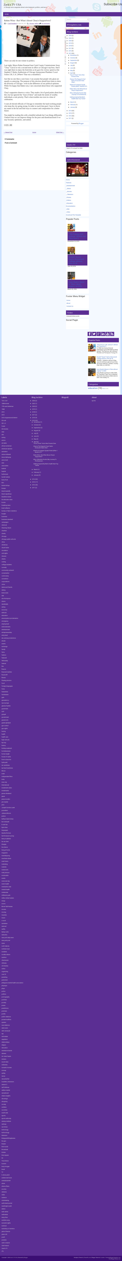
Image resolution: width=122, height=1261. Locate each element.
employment (5, 624)
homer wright (5, 754)
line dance (5, 847)
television (4, 1135)
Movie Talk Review (7, 906)
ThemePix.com (87, 1257)
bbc (3, 482)
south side (5, 1113)
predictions (5, 1008)
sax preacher (5, 1079)
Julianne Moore (6, 813)
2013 (70, 113)
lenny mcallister (6, 838)
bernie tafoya (5, 485)
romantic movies (7, 1067)
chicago (31, 23)
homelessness (6, 751)
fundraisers (5, 694)
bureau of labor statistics (9, 511)
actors (3, 440)
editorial (4, 612)
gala (3, 697)
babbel (4, 468)
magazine (5, 853)
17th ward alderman (7, 406)
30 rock (4, 420)
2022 (70, 38)
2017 (70, 48)
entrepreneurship (7, 632)
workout (4, 1226)
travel (3, 1169)
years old (4, 1234)
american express (7, 448)
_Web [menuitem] (67, 209)
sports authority (6, 1118)
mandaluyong (6, 855)
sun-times (5, 1127)
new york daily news (8, 937)
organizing (5, 971)
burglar (4, 513)
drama (3, 601)
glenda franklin (6, 706)
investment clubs (7, 788)
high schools (5, 740)
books (4, 502)
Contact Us (70, 306)
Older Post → (60, 132)
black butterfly (6, 491)
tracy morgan (5, 1166)
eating (3, 607)
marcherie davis (6, 858)
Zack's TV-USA (12, 4)
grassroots (5, 720)
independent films (7, 776)
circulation (5, 550)
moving (4, 912)
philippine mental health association (12, 983)
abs (3, 434)
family (3, 649)
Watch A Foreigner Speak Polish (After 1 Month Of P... (79, 85)
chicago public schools (9, 539)
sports (4, 1115)
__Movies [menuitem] (69, 191)
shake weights (6, 1096)
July (71, 65)
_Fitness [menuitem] (68, 197)
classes (4, 556)
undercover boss (7, 1178)
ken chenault (5, 821)
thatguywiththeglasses (8, 1138)
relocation (5, 1048)
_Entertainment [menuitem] (70, 185)
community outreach (8, 570)
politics (37, 23)
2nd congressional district (9, 417)
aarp (3, 432)
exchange (4, 646)
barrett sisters (6, 477)
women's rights (6, 1223)
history (4, 745)
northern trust (6, 949)
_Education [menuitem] (69, 203)
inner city (4, 782)
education (92, 388)
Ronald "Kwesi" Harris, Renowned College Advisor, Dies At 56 (76, 260)
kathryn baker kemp (7, 819)
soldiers (4, 1107)
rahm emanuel (6, 1031)
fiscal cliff (5, 675)
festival (4, 663)
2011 (70, 118)
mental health (6, 889)
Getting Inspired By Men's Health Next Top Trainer (77, 97)
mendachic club (6, 886)
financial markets (7, 672)
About (68, 303)
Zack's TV (4, 1248)
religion (4, 1045)
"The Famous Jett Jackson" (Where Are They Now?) (77, 236)
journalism (5, 810)
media (3, 878)
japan (3, 796)
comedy (4, 567)
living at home (6, 850)
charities (4, 530)
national (4, 926)
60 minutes (5, 429)
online (3, 968)
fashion (4, 655)
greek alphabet (6, 723)
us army (4, 1189)
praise (3, 1005)
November (73, 55)
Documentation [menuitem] (70, 206)
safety (3, 1073)
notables (4, 951)
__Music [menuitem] (68, 188)
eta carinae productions (9, 638)
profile (3, 1014)
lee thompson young (8, 836)
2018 (70, 45)
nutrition (4, 957)
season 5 (4, 1084)
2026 (70, 35)
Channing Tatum (6, 528)
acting (3, 437)
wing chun (5, 1217)
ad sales (4, 443)
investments (5, 790)
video (3, 1194)
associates (5, 465)
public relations (6, 1016)
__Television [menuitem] (69, 194)
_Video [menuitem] (68, 212)
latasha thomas (6, 833)
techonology (5, 1132)
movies (4, 909)
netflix (3, 929)
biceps (4, 488)
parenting (4, 977)
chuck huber (5, 547)
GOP (3, 711)
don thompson (6, 598)
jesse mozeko (6, 799)
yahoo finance (6, 1231)
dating (3, 590)
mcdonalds (5, 875)
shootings (5, 1098)
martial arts (5, 870)
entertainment (6, 629)
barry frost (5, 480)
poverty (4, 1002)
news (3, 943)
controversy (5, 576)
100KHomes (5, 403)
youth (3, 1237)
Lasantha (103, 1257)
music (3, 918)
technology (5, 1129)
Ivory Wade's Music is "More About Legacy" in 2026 (77, 284)
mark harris (5, 861)
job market (5, 802)
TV (2, 1172)
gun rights (5, 728)
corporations (5, 581)
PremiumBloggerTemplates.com (113, 1257)
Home (7, 14)
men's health (5, 884)
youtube (4, 1240)
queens (4, 1022)
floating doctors (6, 680)
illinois (3, 771)
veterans (4, 1192)
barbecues (5, 474)
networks (4, 935)
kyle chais (5, 827)
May (71, 70)
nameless (4, 923)
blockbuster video (7, 499)
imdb (3, 773)
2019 (70, 43)
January (72, 107)
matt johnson (5, 872)
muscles (4, 915)
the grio (4, 1141)
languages (5, 830)
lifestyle (4, 844)
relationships (5, 1042)
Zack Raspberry (12, 23)
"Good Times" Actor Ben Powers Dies (77, 75)
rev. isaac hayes (6, 1056)
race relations (6, 1025)
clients (4, 559)
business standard (7, 519)
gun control (5, 725)
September (73, 60)
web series (5, 1211)
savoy (3, 1076)
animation (5, 451)
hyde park (5, 762)
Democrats (5, 593)
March (72, 102)
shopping (4, 1101)
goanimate (5, 708)
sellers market (6, 1090)
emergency (5, 621)
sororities (4, 1110)
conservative (5, 573)
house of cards (6, 757)
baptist (4, 471)
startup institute (6, 1121)
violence (4, 1197)
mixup (3, 901)
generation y (5, 700)
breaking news (6, 505)
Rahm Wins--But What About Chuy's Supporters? (27, 20)
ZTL (3, 1251)
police (3, 991)
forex (3, 689)
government (5, 717)
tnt (2, 1158)
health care (5, 737)
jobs (3, 805)
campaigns (5, 522)
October (72, 58)
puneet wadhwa (6, 1019)
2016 (70, 51)
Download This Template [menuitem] (73, 215)
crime (3, 584)
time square (5, 1155)
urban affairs (5, 1186)
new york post (6, 940)
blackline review (6, 497)
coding (4, 562)
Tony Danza (5, 1161)
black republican (7, 494)
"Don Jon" (5, 400)
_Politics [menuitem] (68, 200)
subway (4, 1124)
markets (4, 867)
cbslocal (4, 525)
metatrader (5, 892)
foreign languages (7, 686)
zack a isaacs (6, 1243)
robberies (4, 1065)
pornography (5, 997)
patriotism (5, 980)
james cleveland (6, 793)
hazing (4, 731)
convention (5, 578)
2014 (70, 110)
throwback (5, 1149)
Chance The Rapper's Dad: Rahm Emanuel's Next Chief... (78, 80)
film (3, 666)
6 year (3, 426)
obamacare (5, 960)
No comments (46, 23)
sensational (5, 1093)
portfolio (4, 1000)
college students (7, 564)
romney (4, 1070)
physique (4, 985)
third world (5, 1146)
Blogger (81, 123)
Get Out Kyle (5, 703)
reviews (4, 1059)
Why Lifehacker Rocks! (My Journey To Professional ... (78, 93)
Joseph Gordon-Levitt (8, 807)
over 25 (4, 974)
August (72, 63)
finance (4, 669)
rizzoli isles (5, 1062)
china (3, 542)
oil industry (5, 966)
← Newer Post (8, 132)
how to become (6, 759)
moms (3, 903)
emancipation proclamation (10, 618)
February (72, 104)
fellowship (5, 660)
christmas (5, 545)
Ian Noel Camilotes (7, 768)
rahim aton (5, 1028)
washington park (7, 1206)
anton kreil (5, 460)
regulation (5, 1039)
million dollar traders (8, 898)
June (71, 68)
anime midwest (6, 454)
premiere (4, 1011)
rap (3, 1033)
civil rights (5, 553)
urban (3, 1183)
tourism (4, 1163)
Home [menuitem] (68, 180)
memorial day (6, 881)
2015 (70, 53)
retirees (4, 1053)
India (3, 779)
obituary (4, 963)
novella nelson (6, 954)
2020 (70, 40)
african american (7, 446)
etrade (3, 641)
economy (4, 610)
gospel (4, 714)
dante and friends (7, 587)
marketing (5, 864)
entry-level (5, 635)
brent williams (6, 508)
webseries (5, 1214)
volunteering (5, 1200)
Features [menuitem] (68, 182)
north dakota (5, 946)
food (3, 683)
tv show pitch (6, 1175)
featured (4, 658)
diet (3, 595)
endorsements (6, 627)
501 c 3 (4, 423)
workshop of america (8, 1228)
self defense (5, 1087)
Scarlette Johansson (8, 1081)
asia (3, 463)
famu (3, 652)
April (71, 73)
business (4, 516)
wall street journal (7, 1203)
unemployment (6, 1180)
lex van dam (5, 841)
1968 (3, 409)
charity (4, 533)
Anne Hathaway (6, 457)
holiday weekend (7, 748)
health (3, 734)
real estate (5, 1036)
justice (4, 816)
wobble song (6, 1220)
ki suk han (5, 824)
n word (4, 920)
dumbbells (5, 604)
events (4, 643)
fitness (104, 388)
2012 (70, 116)
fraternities (5, 692)
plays (3, 988)
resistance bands (7, 1050)
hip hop (4, 742)
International (5, 785)
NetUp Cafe (5, 932)
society (4, 1104)
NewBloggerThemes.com (114, 1258)
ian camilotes (6, 765)
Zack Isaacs (5, 1245)
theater (4, 1144)
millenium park (6, 895)
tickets (4, 1152)
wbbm (3, 1209)
